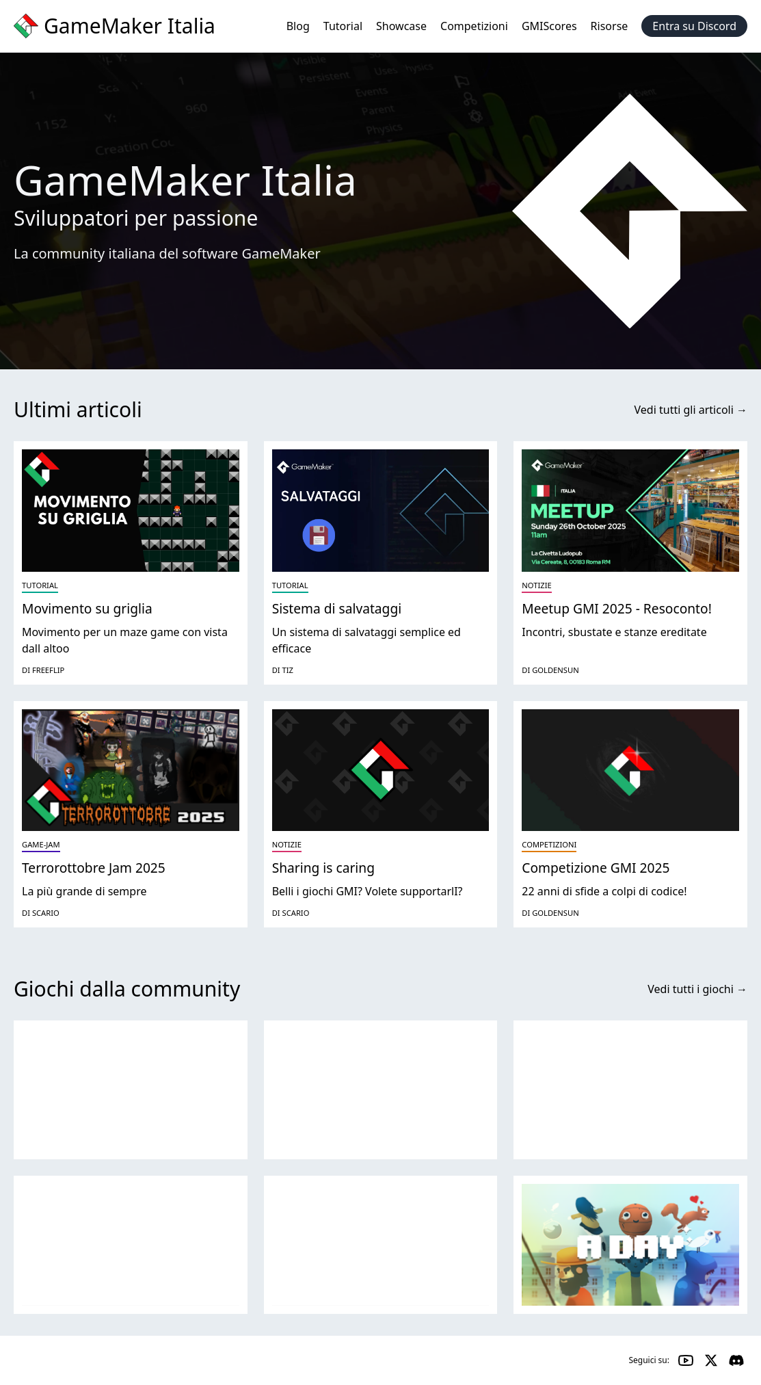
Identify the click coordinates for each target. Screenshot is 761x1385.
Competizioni (474, 26)
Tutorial (342, 26)
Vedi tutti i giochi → (697, 989)
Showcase (401, 26)
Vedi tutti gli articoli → (691, 409)
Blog (298, 26)
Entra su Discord (694, 26)
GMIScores (549, 26)
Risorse (609, 26)
